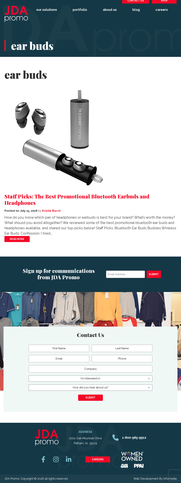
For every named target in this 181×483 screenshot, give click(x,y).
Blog (136, 10)
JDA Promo (16, 14)
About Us (110, 10)
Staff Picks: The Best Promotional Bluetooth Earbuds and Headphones (76, 199)
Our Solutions (46, 10)
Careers (162, 10)
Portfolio (80, 10)
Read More (17, 239)
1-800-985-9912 (134, 437)
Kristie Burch (51, 210)
